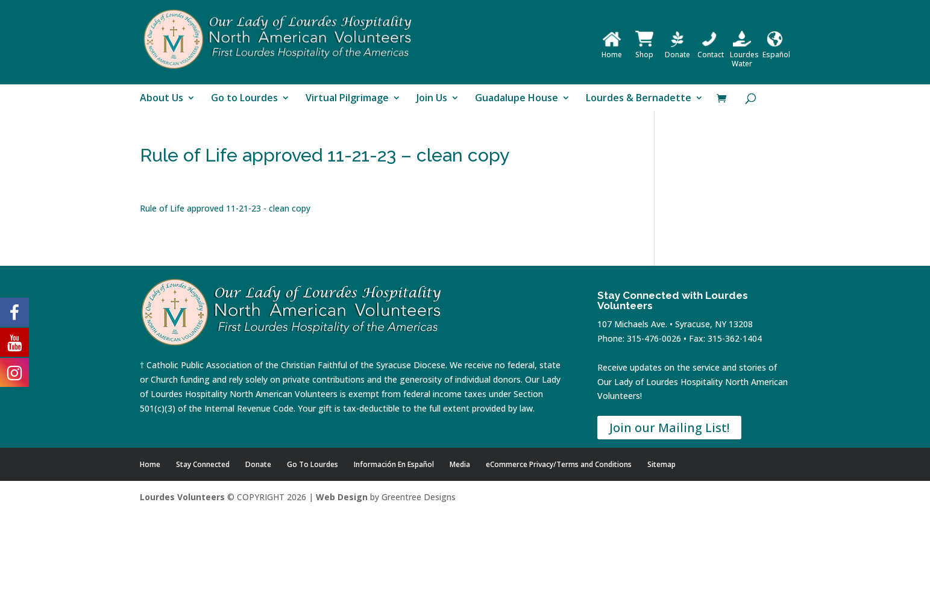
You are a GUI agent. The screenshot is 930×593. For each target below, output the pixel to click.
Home (612, 50)
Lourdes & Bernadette (638, 98)
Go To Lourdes (312, 464)
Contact (710, 50)
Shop (644, 50)
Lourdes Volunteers (182, 497)
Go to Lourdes (244, 98)
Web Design (342, 497)
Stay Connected (203, 464)
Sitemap (661, 464)
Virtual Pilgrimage (347, 98)
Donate (677, 50)
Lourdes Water (744, 54)
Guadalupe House (516, 98)
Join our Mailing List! (669, 427)
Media (460, 464)
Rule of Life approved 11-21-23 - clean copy (225, 208)
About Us (161, 98)
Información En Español (394, 464)
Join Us (431, 98)
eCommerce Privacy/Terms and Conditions (559, 464)
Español (776, 50)
